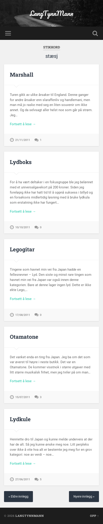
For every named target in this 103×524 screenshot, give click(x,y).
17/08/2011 (22, 315)
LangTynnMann (51, 13)
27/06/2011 (22, 479)
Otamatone (24, 336)
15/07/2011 (22, 397)
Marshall (21, 74)
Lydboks (21, 162)
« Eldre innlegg (18, 496)
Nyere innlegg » (83, 496)
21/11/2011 (22, 140)
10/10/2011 (22, 227)
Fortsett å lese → (23, 124)
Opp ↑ (94, 516)
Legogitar (22, 249)
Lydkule (20, 419)
